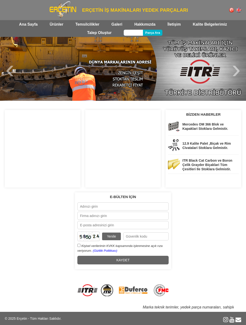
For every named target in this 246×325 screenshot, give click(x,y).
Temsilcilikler (87, 24)
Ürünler (56, 24)
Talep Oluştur (99, 33)
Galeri (116, 24)
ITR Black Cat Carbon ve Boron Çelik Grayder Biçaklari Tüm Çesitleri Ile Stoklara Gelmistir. (207, 165)
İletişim (174, 24)
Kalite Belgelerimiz (210, 24)
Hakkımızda (144, 24)
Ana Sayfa (28, 24)
